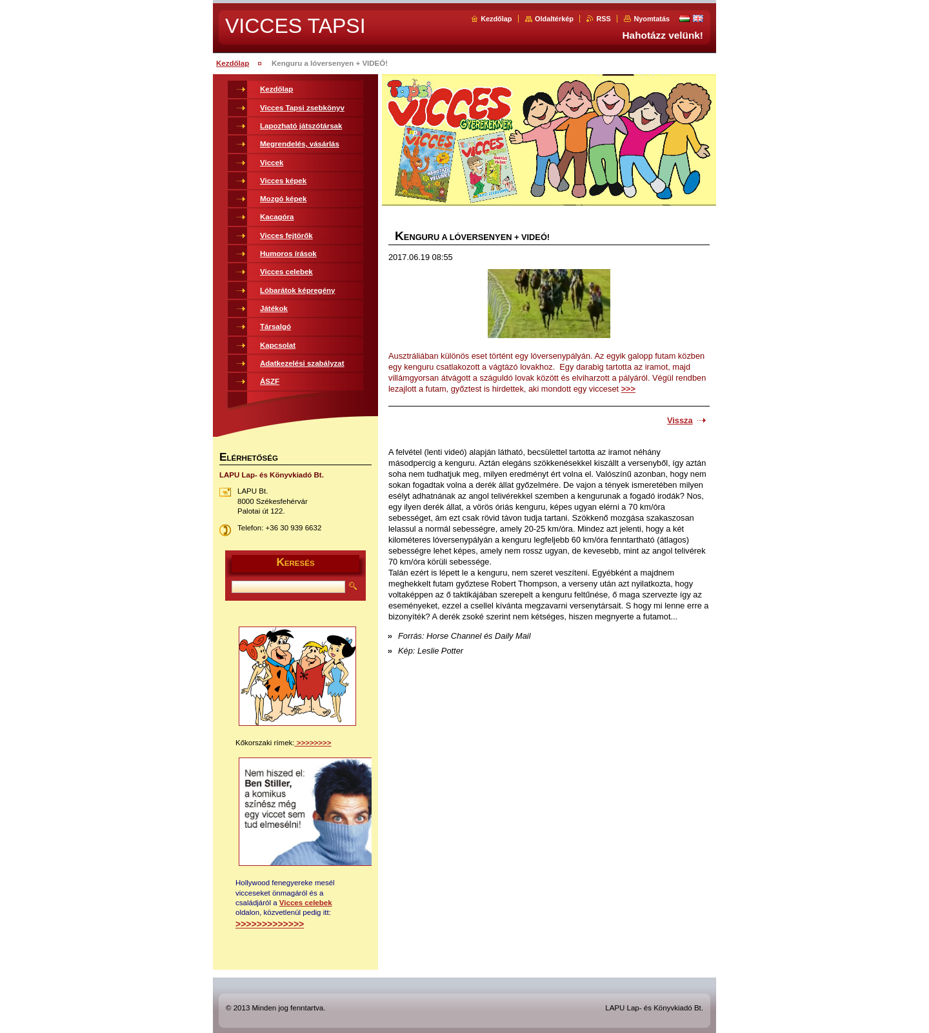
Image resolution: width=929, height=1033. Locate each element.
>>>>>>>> (313, 743)
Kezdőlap (496, 19)
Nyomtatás (652, 19)
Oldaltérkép (554, 19)
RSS (603, 19)
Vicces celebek (305, 903)
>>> (628, 389)
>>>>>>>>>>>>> (269, 924)
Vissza (680, 420)
